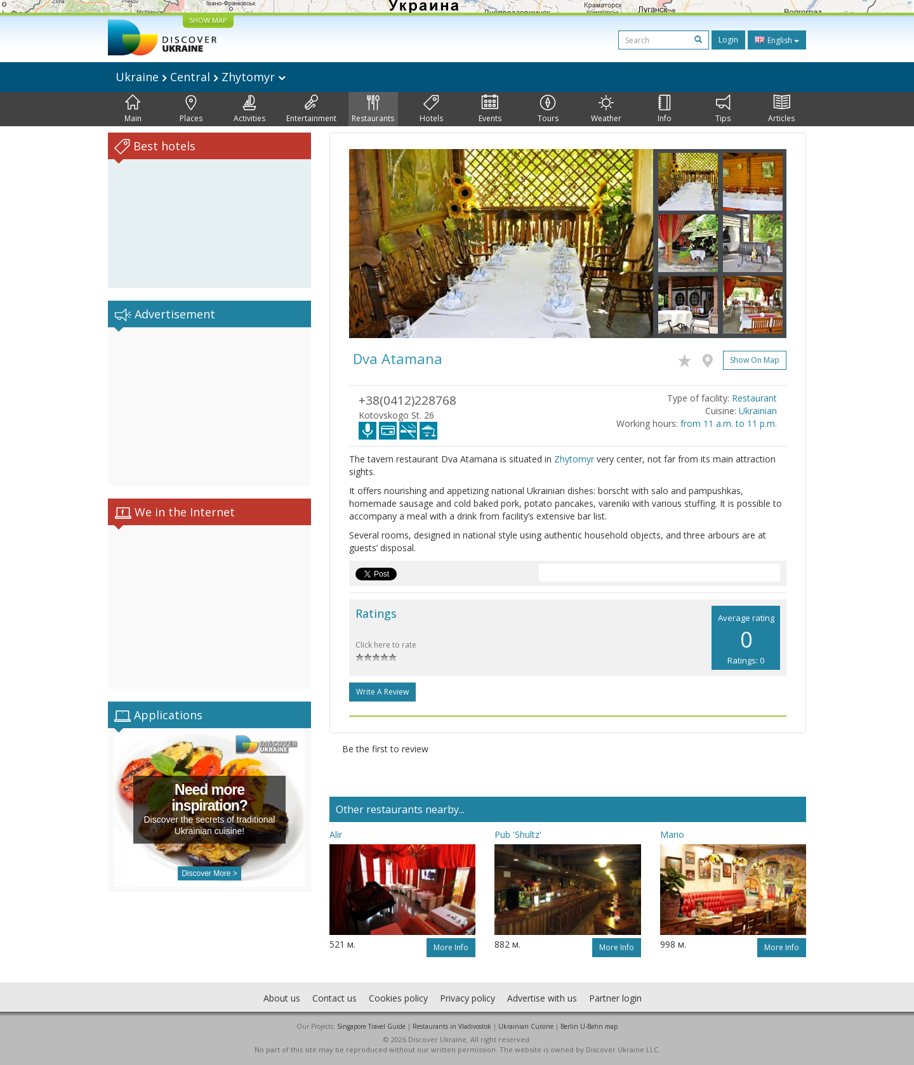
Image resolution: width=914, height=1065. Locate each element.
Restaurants (373, 109)
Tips (723, 109)
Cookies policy (398, 998)
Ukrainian (758, 411)
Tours (548, 109)
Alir (335, 834)
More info (451, 947)
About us (281, 998)
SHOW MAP (208, 20)
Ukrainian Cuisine (525, 1026)
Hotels (431, 109)
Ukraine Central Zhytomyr (201, 76)
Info (665, 109)
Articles (781, 109)
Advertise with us (542, 998)
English (777, 40)
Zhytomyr (574, 459)
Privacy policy (467, 998)
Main (133, 109)
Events (490, 109)
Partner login (615, 998)
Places (191, 109)
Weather (606, 109)
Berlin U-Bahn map (589, 1026)
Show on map (754, 360)
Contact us (334, 998)
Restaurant (754, 398)
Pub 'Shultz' (517, 834)
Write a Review (382, 691)
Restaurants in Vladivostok (452, 1026)
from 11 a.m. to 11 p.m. (728, 423)
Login (728, 39)
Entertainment (311, 109)
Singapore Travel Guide (371, 1026)
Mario (672, 834)
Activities (249, 109)
